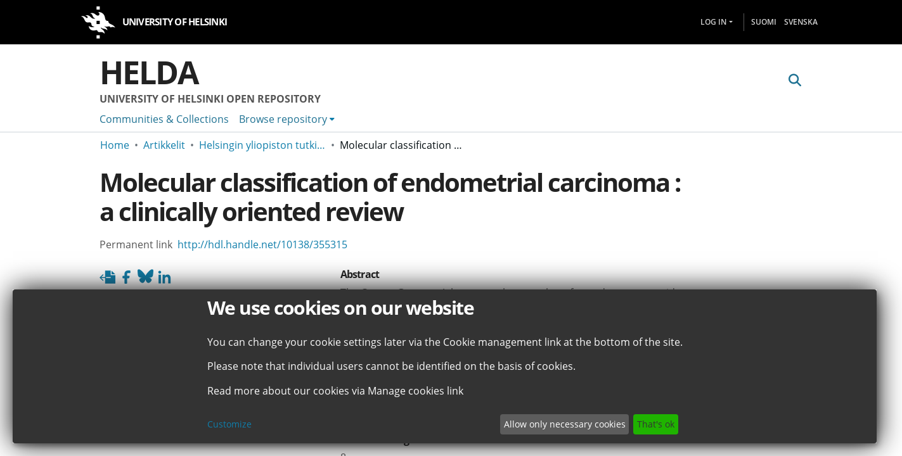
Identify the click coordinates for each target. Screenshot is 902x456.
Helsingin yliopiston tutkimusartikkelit (262, 145)
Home (114, 145)
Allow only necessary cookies (565, 424)
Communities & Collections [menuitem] (164, 119)
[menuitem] (287, 119)
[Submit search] (795, 80)
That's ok (655, 424)
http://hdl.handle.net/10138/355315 (262, 244)
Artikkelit (164, 145)
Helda (149, 72)
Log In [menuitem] (713, 21)
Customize (229, 424)
